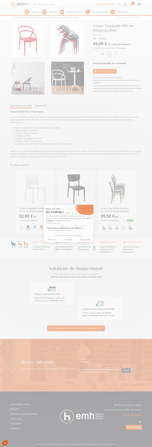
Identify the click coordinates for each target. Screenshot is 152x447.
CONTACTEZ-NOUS (105, 71)
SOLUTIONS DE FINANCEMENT (24, 414)
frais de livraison (121, 44)
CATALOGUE (16, 419)
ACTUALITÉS (15, 423)
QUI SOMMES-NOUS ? (20, 404)
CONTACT (15, 428)
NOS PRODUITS (133, 427)
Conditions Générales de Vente (91, 444)
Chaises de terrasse (44, 18)
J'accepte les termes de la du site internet (98, 370)
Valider (126, 370)
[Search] (47, 4)
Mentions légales (74, 444)
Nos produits (16, 18)
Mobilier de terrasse (29, 18)
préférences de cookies (109, 444)
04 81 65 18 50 (132, 415)
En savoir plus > (128, 252)
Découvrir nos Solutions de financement (76, 328)
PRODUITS (14, 409)
